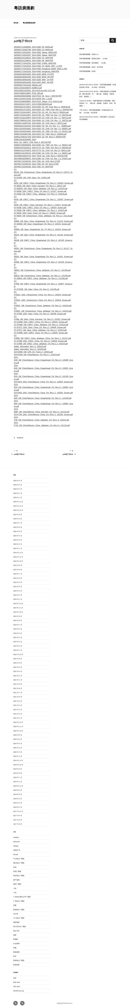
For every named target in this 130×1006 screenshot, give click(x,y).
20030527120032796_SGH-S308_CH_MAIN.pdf (33, 47)
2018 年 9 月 (17, 787)
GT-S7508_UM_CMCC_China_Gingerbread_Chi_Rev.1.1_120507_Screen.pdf (43, 281)
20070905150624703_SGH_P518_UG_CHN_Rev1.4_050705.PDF (41, 153)
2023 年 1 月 (17, 647)
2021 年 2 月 (17, 711)
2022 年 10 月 (18, 652)
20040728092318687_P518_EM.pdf (28, 91)
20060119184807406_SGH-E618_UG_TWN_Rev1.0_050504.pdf (40, 131)
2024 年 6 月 (17, 575)
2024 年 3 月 (17, 588)
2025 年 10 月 (18, 507)
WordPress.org (18, 988)
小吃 (14, 886)
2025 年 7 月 (17, 520)
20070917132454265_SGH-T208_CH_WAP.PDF (33, 164)
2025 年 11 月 (18, 503)
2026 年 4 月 (17, 482)
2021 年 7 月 (17, 690)
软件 (14, 953)
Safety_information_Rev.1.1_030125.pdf (30, 344)
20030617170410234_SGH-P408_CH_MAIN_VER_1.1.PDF (38, 63)
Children (16, 835)
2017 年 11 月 (18, 809)
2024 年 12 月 (18, 550)
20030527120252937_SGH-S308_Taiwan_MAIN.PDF (35, 50)
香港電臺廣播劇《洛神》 (88, 68)
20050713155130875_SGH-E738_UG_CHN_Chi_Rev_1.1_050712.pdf (42, 115)
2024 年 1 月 (17, 596)
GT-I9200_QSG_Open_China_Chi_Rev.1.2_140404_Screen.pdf (39, 210)
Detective (16, 839)
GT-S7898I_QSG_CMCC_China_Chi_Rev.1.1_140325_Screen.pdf (41, 330)
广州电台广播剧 (18, 898)
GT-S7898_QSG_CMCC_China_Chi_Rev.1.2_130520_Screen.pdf (40, 338)
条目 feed (16, 979)
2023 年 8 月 (17, 618)
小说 (14, 890)
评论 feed (16, 984)
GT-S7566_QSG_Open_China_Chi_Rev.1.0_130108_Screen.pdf (40, 311)
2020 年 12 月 (18, 719)
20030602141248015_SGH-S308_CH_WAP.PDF (33, 55)
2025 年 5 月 (17, 529)
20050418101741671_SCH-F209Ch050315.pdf (33, 101)
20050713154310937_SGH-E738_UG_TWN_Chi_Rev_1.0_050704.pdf (42, 112)
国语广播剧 (17, 881)
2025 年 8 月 (17, 516)
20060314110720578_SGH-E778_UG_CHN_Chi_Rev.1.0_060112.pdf (42, 148)
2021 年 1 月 (17, 715)
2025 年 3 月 (17, 537)
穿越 (14, 945)
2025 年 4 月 (17, 533)
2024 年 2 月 (17, 592)
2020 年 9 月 (17, 732)
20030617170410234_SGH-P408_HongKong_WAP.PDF (36, 69)
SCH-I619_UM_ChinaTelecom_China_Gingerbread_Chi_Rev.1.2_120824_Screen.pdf (43, 384)
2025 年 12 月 (18, 499)
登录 (14, 975)
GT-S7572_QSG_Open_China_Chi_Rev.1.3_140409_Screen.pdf (40, 325)
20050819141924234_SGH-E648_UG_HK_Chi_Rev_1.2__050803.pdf (42, 123)
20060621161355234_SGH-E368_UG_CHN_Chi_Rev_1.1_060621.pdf (42, 150)
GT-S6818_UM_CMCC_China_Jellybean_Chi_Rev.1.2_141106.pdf (41, 276)
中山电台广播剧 (18, 856)
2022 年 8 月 (17, 656)
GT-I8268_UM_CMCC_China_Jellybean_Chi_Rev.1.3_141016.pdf (40, 191)
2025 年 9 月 (17, 512)
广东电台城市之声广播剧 (22, 894)
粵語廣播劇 (24, 8)
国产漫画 (16, 877)
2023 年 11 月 (18, 605)
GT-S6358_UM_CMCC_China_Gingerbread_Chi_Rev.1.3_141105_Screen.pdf (43, 259)
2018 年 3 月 (17, 800)
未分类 (15, 911)
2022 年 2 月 (17, 673)
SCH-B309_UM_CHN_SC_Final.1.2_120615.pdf (33, 349)
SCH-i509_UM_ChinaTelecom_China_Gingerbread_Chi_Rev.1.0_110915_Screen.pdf (43, 365)
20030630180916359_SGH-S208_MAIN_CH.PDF (34, 71)
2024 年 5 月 (17, 580)
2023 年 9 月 (17, 613)
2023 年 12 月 (18, 601)
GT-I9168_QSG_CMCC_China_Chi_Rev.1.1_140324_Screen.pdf (40, 205)
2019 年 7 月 (17, 775)
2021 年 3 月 (17, 707)
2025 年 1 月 (17, 546)
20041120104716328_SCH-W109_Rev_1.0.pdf (33, 96)
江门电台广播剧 (18, 915)
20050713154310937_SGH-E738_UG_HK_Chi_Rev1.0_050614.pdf (41, 110)
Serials (15, 852)
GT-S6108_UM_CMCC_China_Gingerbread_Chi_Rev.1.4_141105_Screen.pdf (43, 237)
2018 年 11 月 (18, 783)
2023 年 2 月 (17, 643)
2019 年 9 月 (17, 766)
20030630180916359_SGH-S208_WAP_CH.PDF (34, 77)
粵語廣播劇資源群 (29, 20)
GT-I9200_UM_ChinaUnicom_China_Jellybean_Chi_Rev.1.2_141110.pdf (43, 213)
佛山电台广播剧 (18, 860)
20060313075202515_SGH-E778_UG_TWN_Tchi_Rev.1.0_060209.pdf (42, 145)
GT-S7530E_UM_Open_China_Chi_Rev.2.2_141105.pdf (36, 287)
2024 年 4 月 (17, 584)
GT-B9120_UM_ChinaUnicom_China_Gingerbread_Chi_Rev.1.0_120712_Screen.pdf (43, 169)
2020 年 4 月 (17, 745)
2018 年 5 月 (17, 796)
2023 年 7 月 (17, 622)
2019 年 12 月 (18, 758)
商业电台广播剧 (18, 873)
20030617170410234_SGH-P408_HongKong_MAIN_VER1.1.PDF (40, 66)
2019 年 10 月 (18, 762)
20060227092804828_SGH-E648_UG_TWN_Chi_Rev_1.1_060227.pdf (42, 142)
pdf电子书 (20, 435)
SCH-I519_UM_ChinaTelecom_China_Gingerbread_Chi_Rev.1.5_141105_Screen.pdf (43, 373)
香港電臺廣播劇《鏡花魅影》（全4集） (93, 60)
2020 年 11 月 (18, 724)
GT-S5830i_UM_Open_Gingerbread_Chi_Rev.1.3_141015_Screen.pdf (42, 221)
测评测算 (16, 919)
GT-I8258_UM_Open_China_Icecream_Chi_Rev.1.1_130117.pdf (40, 183)
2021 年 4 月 (17, 702)
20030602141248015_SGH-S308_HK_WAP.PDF (33, 58)
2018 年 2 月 (17, 804)
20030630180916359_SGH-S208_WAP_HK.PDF (34, 80)
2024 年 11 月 (18, 554)
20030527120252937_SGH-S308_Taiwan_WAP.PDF (35, 52)
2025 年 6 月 (17, 524)
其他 (14, 864)
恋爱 (14, 902)
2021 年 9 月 (17, 681)
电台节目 (16, 928)
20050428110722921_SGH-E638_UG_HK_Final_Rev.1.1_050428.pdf (42, 104)
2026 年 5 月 (17, 478)
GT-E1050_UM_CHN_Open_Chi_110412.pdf (32, 175)
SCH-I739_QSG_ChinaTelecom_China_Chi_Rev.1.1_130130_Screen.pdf (43, 412)
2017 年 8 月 (17, 817)
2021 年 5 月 (17, 698)
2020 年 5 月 (17, 741)
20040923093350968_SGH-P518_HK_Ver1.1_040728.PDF (38, 93)
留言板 (16, 20)
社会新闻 (16, 941)
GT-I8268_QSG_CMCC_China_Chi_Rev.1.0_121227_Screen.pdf (40, 189)
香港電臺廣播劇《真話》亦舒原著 (91, 64)
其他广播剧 (17, 869)
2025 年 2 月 (17, 541)
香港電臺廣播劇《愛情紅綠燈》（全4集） (94, 56)
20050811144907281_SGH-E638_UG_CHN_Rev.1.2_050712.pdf (40, 120)
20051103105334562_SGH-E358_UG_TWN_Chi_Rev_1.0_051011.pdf (42, 129)
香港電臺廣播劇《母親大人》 (89, 52)
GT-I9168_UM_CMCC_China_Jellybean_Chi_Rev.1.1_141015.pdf (40, 208)
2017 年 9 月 (17, 813)
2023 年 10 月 (18, 609)
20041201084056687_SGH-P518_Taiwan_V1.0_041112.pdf (38, 99)
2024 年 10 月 (18, 558)
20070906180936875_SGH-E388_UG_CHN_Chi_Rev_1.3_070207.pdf (42, 156)
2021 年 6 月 (17, 694)
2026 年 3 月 (17, 486)
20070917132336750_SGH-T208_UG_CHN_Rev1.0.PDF (37, 159)
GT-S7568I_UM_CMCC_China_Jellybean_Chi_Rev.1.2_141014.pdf (41, 322)
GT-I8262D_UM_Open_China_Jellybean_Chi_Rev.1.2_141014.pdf (40, 186)
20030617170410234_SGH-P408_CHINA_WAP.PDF (35, 61)
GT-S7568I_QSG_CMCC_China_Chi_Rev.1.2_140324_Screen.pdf (41, 319)
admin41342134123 (30, 35)
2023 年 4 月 (17, 635)
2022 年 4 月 (17, 669)
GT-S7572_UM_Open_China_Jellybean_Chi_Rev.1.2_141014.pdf (40, 327)
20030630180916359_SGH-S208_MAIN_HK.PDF (34, 74)
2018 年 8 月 (17, 792)
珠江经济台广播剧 (19, 924)
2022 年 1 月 (17, 677)
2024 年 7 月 (17, 571)
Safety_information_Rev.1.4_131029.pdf (30, 346)
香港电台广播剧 (18, 958)
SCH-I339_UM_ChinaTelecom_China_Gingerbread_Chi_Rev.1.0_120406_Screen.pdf (43, 357)
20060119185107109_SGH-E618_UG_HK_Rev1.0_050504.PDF (40, 134)
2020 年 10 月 (18, 728)
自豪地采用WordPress (64, 1000)
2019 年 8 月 (17, 770)
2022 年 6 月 (17, 660)
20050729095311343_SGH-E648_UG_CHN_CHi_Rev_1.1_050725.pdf (42, 118)
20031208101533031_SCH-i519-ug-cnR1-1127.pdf (34, 88)
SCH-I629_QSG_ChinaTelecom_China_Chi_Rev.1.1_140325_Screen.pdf (43, 390)
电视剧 (15, 936)
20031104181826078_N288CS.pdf (28, 85)
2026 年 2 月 (17, 490)
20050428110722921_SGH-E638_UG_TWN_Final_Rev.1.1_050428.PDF (43, 107)
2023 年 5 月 (17, 630)
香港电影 (16, 962)
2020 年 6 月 (17, 736)
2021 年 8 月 (17, 686)
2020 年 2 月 (17, 753)
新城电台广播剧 (18, 907)
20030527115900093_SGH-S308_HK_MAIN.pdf (33, 44)
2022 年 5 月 (17, 664)
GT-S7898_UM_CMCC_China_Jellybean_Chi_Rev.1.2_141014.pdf (41, 341)
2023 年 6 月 (17, 626)
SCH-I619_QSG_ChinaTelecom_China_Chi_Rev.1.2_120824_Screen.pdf (43, 379)
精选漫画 (16, 949)
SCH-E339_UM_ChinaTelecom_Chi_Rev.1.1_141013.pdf (37, 352)
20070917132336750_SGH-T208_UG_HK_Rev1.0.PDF (36, 161)
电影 (14, 932)
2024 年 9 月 (17, 563)
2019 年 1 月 (17, 779)
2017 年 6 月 (17, 821)
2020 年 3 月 (17, 749)
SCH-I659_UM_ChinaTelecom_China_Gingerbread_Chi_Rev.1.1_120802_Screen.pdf (43, 401)
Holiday (16, 843)
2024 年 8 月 (17, 567)
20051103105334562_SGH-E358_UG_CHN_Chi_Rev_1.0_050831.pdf (42, 126)
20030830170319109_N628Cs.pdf (28, 82)
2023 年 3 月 (17, 639)
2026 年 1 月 (17, 495)
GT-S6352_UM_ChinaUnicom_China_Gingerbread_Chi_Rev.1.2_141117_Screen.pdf (43, 245)
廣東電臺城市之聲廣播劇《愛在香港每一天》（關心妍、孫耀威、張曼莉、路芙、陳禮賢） (97, 91)
